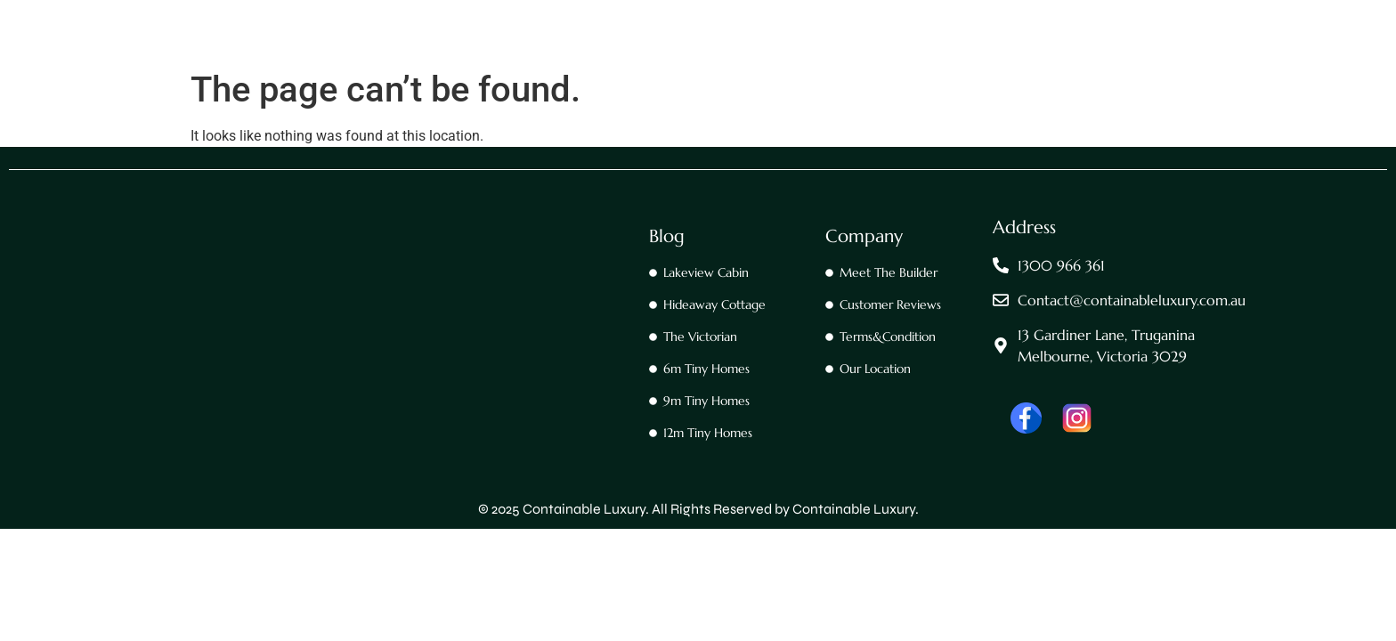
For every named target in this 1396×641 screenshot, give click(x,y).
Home (542, 58)
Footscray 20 (727, 58)
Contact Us (625, 58)
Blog (667, 236)
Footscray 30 (835, 58)
